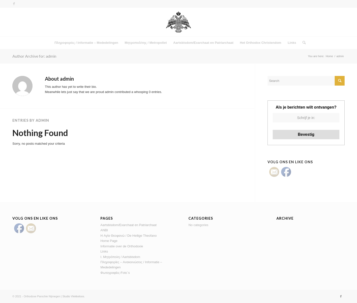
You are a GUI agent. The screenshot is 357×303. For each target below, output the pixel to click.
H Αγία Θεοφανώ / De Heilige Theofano (128, 235)
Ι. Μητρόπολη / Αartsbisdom (120, 257)
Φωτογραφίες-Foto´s (115, 273)
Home (329, 56)
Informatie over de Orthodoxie (121, 246)
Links (104, 251)
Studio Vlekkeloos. (73, 296)
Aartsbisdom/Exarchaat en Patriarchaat (128, 225)
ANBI (104, 230)
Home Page (109, 241)
